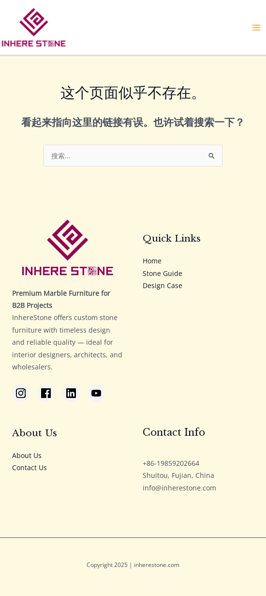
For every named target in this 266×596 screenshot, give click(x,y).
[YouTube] (96, 393)
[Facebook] (46, 393)
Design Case (162, 285)
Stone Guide (162, 273)
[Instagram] (21, 393)
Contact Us (29, 467)
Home (152, 260)
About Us (27, 455)
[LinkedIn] (71, 393)
